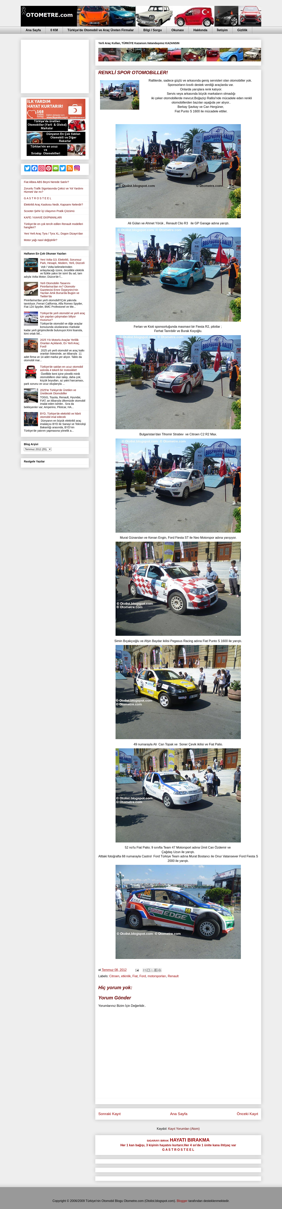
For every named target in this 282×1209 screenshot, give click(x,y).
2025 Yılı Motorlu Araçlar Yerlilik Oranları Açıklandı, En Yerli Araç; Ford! (60, 343)
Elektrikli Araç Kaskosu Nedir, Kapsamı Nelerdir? (53, 204)
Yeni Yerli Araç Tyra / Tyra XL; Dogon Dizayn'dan (53, 233)
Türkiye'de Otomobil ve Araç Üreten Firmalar (101, 30)
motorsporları (157, 976)
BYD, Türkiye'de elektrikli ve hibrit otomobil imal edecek (60, 415)
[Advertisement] (55, 65)
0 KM (54, 30)
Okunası (177, 30)
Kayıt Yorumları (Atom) (184, 1128)
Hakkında (200, 30)
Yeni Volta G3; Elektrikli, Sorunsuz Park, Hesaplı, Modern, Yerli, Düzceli (62, 261)
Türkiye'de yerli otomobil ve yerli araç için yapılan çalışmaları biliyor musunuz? (62, 316)
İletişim (222, 30)
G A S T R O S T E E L (37, 198)
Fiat (135, 976)
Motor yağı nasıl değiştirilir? (40, 240)
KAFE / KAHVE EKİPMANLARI (43, 217)
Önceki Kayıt (247, 1114)
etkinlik (126, 976)
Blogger (182, 1201)
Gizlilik (242, 30)
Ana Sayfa (33, 30)
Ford (142, 976)
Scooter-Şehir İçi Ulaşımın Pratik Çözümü (49, 211)
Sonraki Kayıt (109, 1114)
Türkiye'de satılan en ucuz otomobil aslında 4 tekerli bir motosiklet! (61, 368)
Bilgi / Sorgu (152, 30)
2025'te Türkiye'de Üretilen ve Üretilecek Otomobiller (58, 391)
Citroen (114, 976)
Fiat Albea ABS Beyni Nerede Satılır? (46, 182)
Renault (173, 976)
